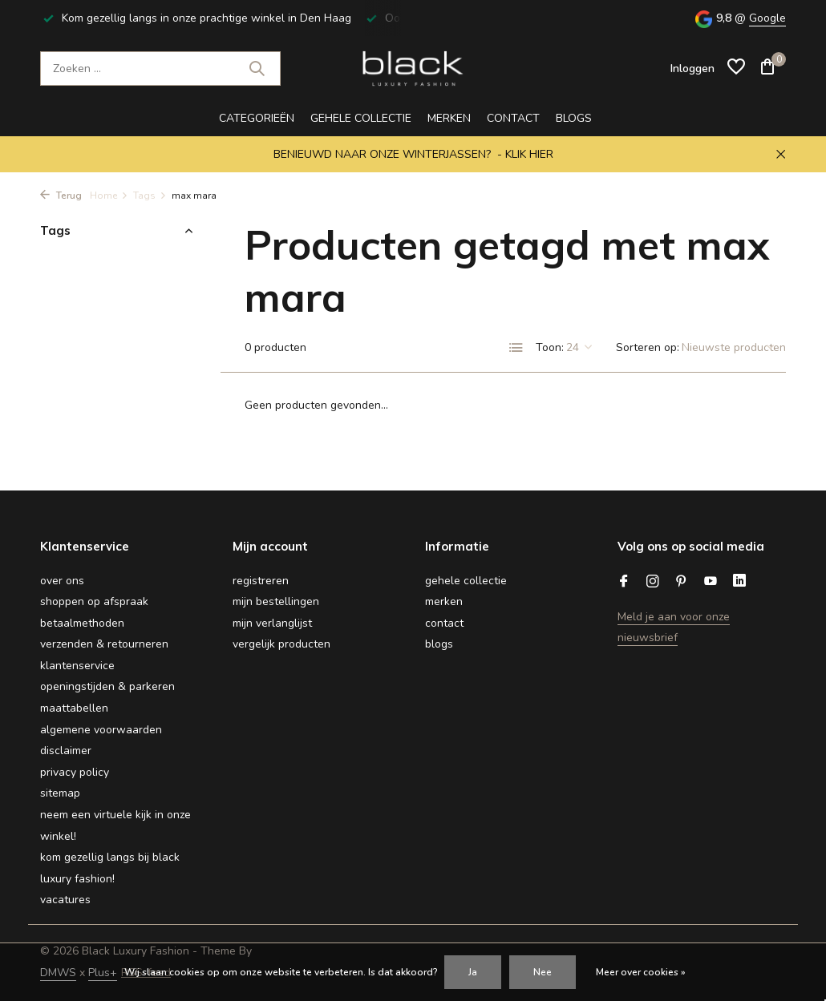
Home (109, 195)
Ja (472, 972)
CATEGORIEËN (256, 118)
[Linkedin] (739, 583)
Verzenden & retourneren (104, 644)
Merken (449, 118)
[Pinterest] (681, 583)
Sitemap (60, 793)
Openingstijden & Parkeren (107, 686)
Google (767, 18)
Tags (150, 195)
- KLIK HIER (525, 154)
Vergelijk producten (281, 644)
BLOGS (574, 118)
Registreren (261, 580)
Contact (513, 118)
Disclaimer (65, 750)
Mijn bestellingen (276, 601)
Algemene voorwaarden (101, 729)
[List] (516, 348)
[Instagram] (652, 583)
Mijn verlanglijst (272, 623)
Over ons (62, 580)
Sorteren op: (647, 347)
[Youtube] (710, 583)
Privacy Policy (74, 772)
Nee (542, 972)
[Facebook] (623, 583)
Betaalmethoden (82, 623)
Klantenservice (77, 665)
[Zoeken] (160, 68)
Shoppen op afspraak (94, 601)
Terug (61, 195)
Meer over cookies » (641, 972)
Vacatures (65, 899)
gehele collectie (360, 118)
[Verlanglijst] (736, 68)
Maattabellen (74, 708)
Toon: (550, 347)
